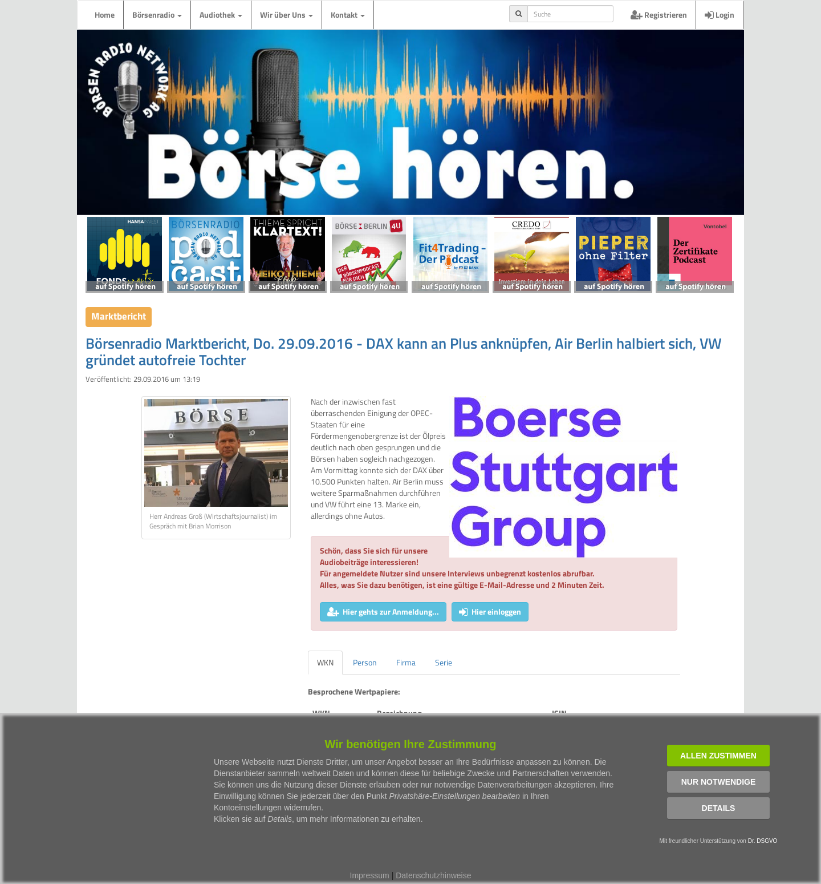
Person (365, 662)
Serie (443, 662)
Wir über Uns (286, 15)
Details (718, 808)
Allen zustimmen (718, 755)
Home (105, 15)
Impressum (369, 875)
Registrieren (659, 15)
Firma (406, 662)
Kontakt (348, 15)
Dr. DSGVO (763, 841)
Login (719, 15)
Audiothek (221, 15)
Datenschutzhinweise (433, 875)
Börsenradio (157, 15)
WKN (325, 662)
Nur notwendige (718, 781)
